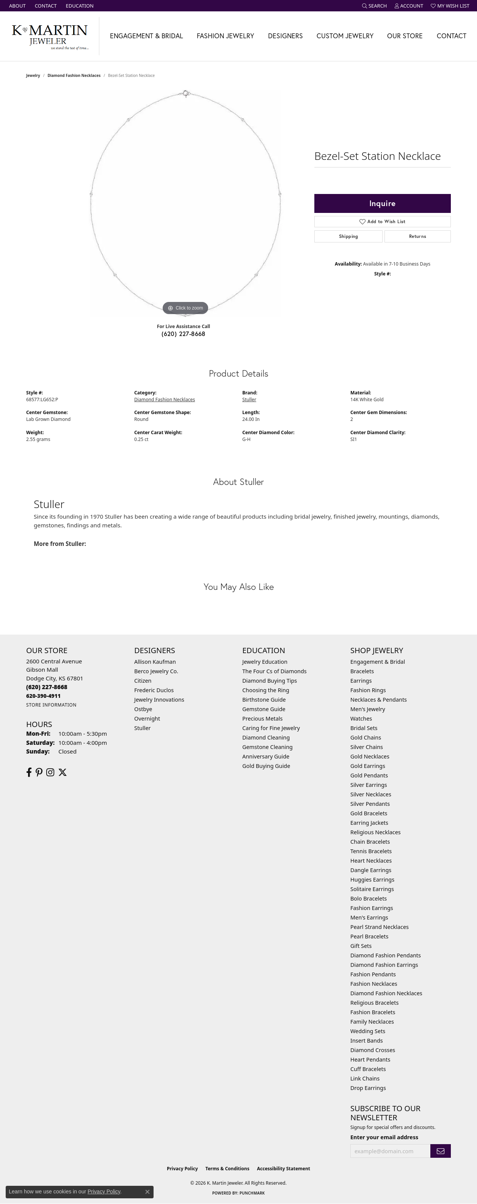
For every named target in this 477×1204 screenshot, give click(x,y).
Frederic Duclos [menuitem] (154, 690)
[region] (185, 203)
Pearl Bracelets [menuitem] (369, 936)
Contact (451, 35)
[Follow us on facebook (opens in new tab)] (29, 772)
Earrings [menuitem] (361, 680)
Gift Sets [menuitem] (361, 945)
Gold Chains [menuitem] (365, 737)
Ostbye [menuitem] (143, 709)
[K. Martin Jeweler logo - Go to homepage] (49, 36)
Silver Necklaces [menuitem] (370, 794)
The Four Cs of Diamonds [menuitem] (274, 671)
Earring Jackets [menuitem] (369, 822)
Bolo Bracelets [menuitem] (368, 898)
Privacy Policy (182, 1168)
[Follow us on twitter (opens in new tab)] (62, 772)
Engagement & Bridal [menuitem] (377, 661)
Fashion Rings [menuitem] (368, 690)
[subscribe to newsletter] (440, 1151)
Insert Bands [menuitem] (366, 1040)
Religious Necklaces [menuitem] (375, 832)
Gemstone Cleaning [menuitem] (267, 747)
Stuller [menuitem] (142, 728)
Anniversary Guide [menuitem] (265, 756)
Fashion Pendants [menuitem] (373, 974)
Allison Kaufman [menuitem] (155, 661)
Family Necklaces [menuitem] (372, 1021)
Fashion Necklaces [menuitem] (373, 983)
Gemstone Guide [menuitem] (264, 709)
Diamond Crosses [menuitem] (372, 1050)
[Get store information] (51, 705)
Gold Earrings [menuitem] (367, 765)
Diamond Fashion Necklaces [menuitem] (386, 993)
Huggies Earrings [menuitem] (372, 879)
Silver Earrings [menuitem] (368, 784)
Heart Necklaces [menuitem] (371, 860)
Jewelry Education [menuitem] (264, 661)
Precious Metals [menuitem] (262, 718)
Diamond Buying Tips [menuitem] (269, 680)
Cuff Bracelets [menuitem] (368, 1069)
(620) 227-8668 (184, 334)
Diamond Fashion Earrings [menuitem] (384, 964)
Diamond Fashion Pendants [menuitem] (385, 955)
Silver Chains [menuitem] (366, 747)
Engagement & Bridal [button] (146, 35)
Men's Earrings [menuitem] (369, 917)
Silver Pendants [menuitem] (370, 803)
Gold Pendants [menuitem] (369, 775)
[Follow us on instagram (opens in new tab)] (50, 772)
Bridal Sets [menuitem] (364, 728)
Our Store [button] (405, 35)
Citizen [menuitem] (143, 680)
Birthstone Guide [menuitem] (264, 699)
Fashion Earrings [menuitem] (371, 908)
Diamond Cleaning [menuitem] (266, 737)
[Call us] (43, 695)
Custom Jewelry (345, 35)
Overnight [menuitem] (147, 718)
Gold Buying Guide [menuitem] (266, 765)
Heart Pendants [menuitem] (370, 1059)
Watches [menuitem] (361, 718)
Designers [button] (285, 35)
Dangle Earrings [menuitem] (370, 870)
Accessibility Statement (283, 1168)
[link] (17, 5)
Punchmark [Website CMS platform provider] (252, 1193)
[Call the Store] (46, 687)
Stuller (249, 399)
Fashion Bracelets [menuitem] (372, 1012)
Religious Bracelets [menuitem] (374, 1002)
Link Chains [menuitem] (365, 1078)
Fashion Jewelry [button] (225, 35)
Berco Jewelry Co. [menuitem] (156, 671)
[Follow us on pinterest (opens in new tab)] (39, 772)
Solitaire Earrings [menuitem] (372, 889)
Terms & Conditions (227, 1168)
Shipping (348, 236)
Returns (418, 236)
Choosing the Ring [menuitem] (265, 690)
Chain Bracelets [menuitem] (370, 841)
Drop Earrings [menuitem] (368, 1087)
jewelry (33, 75)
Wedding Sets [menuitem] (367, 1031)
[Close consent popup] (147, 1192)
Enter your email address (384, 1137)
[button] (374, 5)
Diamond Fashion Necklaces (74, 75)
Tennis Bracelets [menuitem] (371, 851)
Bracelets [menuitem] (362, 671)
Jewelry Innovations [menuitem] (159, 699)
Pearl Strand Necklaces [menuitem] (379, 926)
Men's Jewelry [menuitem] (367, 709)
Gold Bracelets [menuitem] (369, 813)
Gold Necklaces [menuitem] (369, 756)
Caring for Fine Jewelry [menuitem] (271, 728)
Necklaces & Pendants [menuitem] (378, 699)
